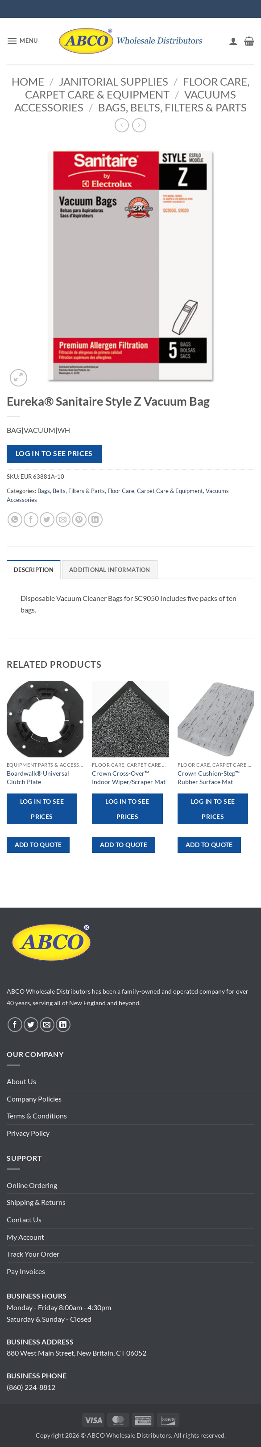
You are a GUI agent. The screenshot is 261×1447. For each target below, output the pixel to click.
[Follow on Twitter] (31, 1024)
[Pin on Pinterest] (79, 519)
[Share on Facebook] (31, 519)
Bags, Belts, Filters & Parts (172, 107)
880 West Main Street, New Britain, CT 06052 (76, 1352)
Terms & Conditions (37, 1115)
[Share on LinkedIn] (95, 519)
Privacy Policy (28, 1133)
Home (28, 81)
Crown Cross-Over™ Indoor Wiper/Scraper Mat (129, 777)
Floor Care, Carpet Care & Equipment (137, 88)
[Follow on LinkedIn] (63, 1024)
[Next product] (121, 125)
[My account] (233, 41)
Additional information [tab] (109, 569)
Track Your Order (33, 1254)
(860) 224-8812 (31, 1387)
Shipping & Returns (36, 1202)
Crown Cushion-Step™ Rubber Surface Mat (209, 777)
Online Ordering (32, 1185)
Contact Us (24, 1219)
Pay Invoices (26, 1271)
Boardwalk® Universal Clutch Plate (38, 777)
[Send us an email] (47, 1024)
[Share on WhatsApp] (15, 519)
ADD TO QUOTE (38, 844)
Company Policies (34, 1098)
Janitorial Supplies (113, 81)
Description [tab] (34, 569)
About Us (21, 1081)
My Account (25, 1237)
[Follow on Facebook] (15, 1024)
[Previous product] (139, 125)
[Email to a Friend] (63, 519)
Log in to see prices (54, 453)
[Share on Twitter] (47, 519)
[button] (22, 41)
